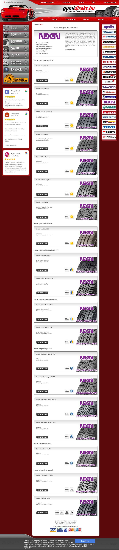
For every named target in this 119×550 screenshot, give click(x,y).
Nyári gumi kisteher (41, 44)
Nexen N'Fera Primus (43, 157)
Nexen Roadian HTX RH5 (44, 327)
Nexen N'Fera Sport (42, 88)
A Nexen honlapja (70, 49)
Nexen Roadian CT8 (42, 229)
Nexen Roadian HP (42, 202)
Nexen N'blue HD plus (43, 180)
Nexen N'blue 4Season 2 (43, 255)
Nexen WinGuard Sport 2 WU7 (46, 354)
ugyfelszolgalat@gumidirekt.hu (67, 522)
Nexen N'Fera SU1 (42, 66)
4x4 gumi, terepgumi (42, 53)
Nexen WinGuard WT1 (43, 449)
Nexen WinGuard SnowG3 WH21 (46, 399)
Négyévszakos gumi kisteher (44, 48)
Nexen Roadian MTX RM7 (44, 475)
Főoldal (36, 24)
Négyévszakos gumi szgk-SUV (44, 46)
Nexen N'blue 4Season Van (44, 305)
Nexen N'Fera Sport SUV (44, 111)
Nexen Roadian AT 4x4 (43, 498)
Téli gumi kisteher (41, 51)
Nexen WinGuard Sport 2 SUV (45, 377)
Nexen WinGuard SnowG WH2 (46, 422)
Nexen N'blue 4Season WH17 (45, 278)
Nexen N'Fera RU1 (42, 134)
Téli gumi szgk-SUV (41, 50)
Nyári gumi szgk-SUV (42, 42)
